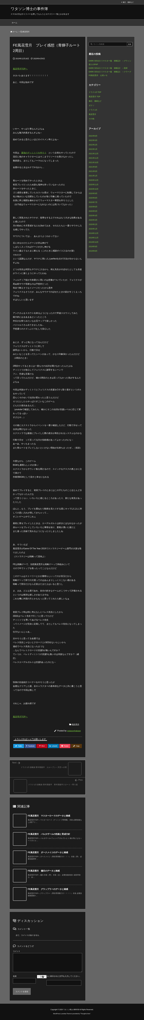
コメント (16, 951)
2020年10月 (94, 189)
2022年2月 (93, 145)
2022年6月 (93, 136)
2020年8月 (93, 198)
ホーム (15, 32)
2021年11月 (94, 158)
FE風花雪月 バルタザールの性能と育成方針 (49, 834)
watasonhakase (74, 731)
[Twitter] (18, 746)
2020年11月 (94, 185)
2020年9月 (93, 193)
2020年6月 (93, 207)
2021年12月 (94, 154)
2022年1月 (93, 149)
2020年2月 (93, 224)
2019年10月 (94, 242)
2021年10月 (94, 162)
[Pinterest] (41, 746)
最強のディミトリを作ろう (33, 153)
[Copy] (76, 746)
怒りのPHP (93, 64)
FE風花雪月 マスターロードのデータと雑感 (49, 816)
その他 (91, 119)
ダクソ (91, 105)
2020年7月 (93, 202)
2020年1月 (93, 229)
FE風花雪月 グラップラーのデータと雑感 (48, 889)
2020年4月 (93, 215)
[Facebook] (30, 746)
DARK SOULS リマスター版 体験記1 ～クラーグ (110, 72)
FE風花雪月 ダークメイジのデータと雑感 (48, 852)
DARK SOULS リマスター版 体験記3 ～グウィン (110, 61)
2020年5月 (93, 211)
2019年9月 (93, 246)
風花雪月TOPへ (20, 69)
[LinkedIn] (53, 746)
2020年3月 (93, 220)
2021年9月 (93, 167)
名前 (15, 976)
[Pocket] (64, 746)
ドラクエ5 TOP (95, 92)
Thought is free (85, 1013)
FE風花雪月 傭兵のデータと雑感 (44, 871)
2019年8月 (93, 251)
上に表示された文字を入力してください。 (63, 976)
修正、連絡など (128, 2)
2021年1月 (93, 176)
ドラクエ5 (93, 110)
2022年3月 (93, 140)
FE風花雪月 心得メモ (98, 75)
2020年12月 (94, 180)
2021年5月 (93, 171)
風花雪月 (26, 32)
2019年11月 (94, 238)
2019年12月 (94, 233)
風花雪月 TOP (94, 97)
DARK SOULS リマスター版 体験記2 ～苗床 (108, 68)
